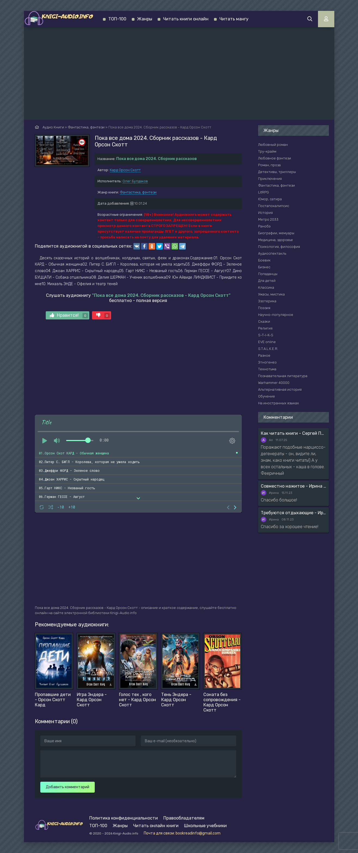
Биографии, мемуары (276, 233)
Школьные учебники (205, 825)
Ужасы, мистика (271, 294)
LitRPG (263, 192)
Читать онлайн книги (156, 825)
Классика (266, 287)
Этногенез (267, 362)
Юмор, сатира (270, 199)
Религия (265, 328)
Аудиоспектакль (272, 253)
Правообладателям (183, 818)
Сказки (264, 321)
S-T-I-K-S (265, 335)
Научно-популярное (275, 315)
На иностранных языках (278, 403)
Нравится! (69, 315)
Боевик (264, 260)
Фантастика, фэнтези (138, 192)
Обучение (266, 396)
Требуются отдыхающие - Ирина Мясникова (293, 512)
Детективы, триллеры (277, 172)
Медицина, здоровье (275, 240)
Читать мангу (234, 18)
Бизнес (264, 267)
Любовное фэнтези (274, 158)
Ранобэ (264, 226)
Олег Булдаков (135, 181)
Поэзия (264, 308)
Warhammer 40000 (273, 383)
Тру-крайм (267, 151)
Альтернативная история (280, 389)
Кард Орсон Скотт (125, 170)
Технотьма (267, 369)
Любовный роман (273, 145)
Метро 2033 (268, 219)
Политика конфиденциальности (123, 818)
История (265, 213)
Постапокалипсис (273, 206)
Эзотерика (267, 301)
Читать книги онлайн (186, 18)
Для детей (267, 281)
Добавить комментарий (67, 787)
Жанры (144, 18)
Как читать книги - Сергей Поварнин (293, 433)
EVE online (267, 342)
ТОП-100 (117, 18)
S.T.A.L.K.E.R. (268, 349)
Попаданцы (267, 274)
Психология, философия (279, 247)
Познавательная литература (282, 376)
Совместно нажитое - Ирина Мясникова (293, 486)
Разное (264, 355)
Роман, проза (269, 165)
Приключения (270, 179)
